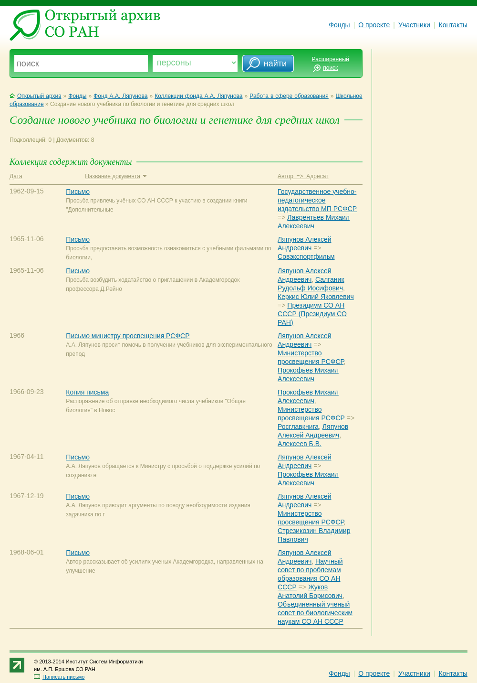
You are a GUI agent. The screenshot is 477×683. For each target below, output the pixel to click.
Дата (16, 176)
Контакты (453, 25)
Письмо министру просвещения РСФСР (127, 336)
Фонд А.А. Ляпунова (120, 96)
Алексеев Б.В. (299, 444)
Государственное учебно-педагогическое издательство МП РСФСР (317, 200)
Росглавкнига (298, 426)
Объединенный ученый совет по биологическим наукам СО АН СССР (315, 612)
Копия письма (87, 392)
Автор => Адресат (303, 176)
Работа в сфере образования (289, 96)
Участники (414, 25)
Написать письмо (59, 677)
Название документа (115, 176)
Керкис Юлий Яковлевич (316, 296)
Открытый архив (36, 96)
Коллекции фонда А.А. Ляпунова (198, 96)
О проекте (374, 25)
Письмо (78, 191)
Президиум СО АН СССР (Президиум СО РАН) (312, 313)
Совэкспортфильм (306, 256)
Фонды (339, 25)
